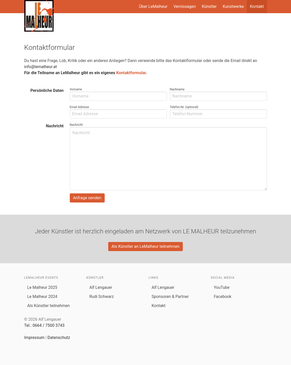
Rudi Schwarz (101, 296)
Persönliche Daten (46, 90)
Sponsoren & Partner (170, 296)
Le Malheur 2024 (42, 296)
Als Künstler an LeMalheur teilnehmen (145, 246)
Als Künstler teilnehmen (48, 305)
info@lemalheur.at (40, 66)
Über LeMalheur (153, 6)
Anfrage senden (87, 197)
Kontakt (257, 6)
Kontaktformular (131, 72)
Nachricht (55, 126)
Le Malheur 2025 (42, 287)
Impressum (34, 337)
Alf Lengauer (100, 287)
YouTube (222, 287)
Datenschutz (59, 337)
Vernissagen (184, 6)
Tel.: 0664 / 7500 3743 (44, 325)
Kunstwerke (233, 6)
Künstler (209, 6)
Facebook (222, 296)
